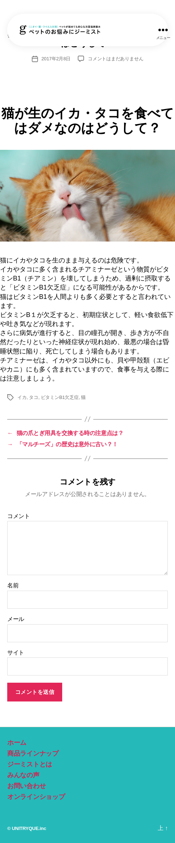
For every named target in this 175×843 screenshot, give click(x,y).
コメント (18, 516)
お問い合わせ (26, 786)
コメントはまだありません (115, 58)
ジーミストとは (29, 764)
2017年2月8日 (56, 58)
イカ (22, 397)
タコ (33, 397)
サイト (15, 652)
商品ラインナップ (33, 753)
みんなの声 (23, 775)
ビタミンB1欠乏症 (60, 397)
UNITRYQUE (25, 828)
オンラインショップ (36, 796)
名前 (12, 585)
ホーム (16, 742)
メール (15, 619)
